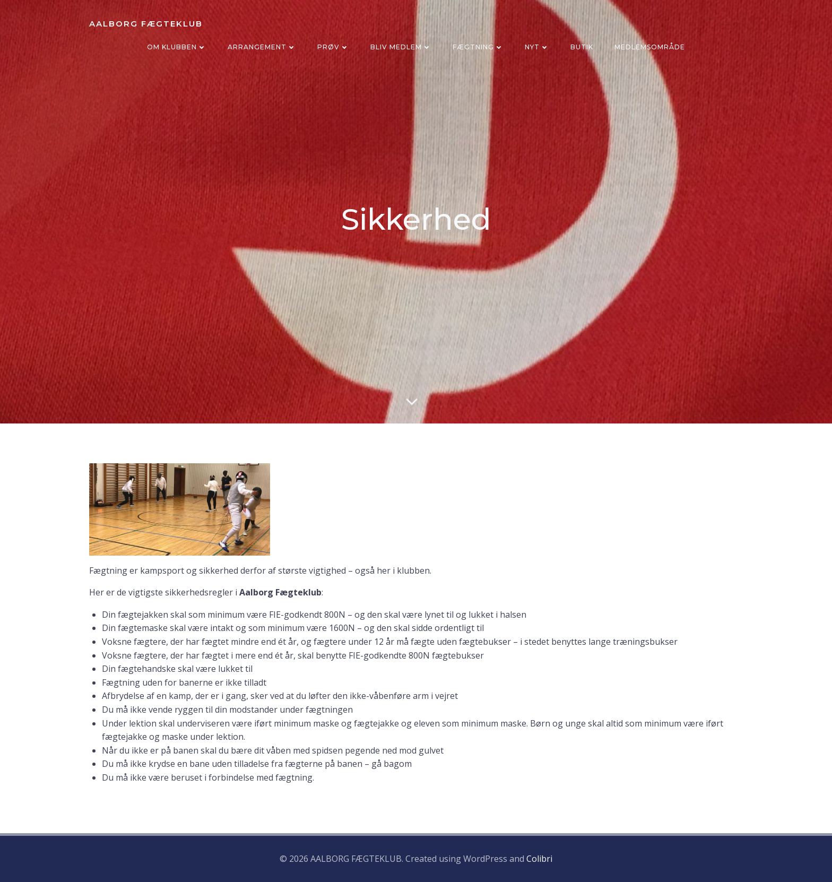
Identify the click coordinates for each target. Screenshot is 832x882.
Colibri (539, 858)
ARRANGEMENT (262, 47)
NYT (537, 47)
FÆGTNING (478, 47)
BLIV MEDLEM (400, 47)
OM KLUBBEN (176, 47)
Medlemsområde (649, 47)
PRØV (333, 47)
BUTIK (581, 47)
